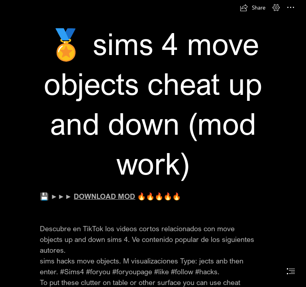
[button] (253, 7)
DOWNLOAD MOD (104, 196)
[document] (153, 143)
